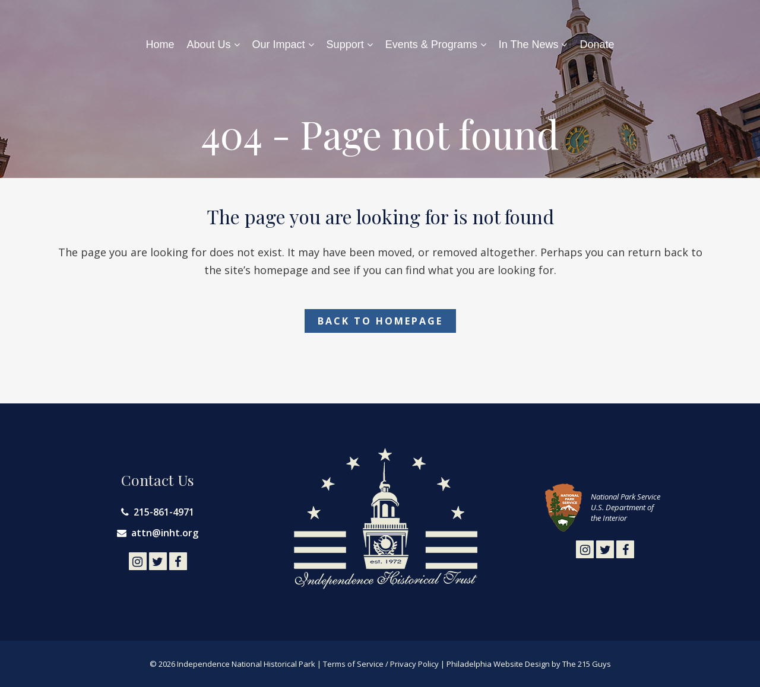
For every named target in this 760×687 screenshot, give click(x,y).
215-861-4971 (164, 512)
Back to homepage (380, 320)
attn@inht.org (164, 532)
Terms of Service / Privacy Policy (381, 664)
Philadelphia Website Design (498, 664)
